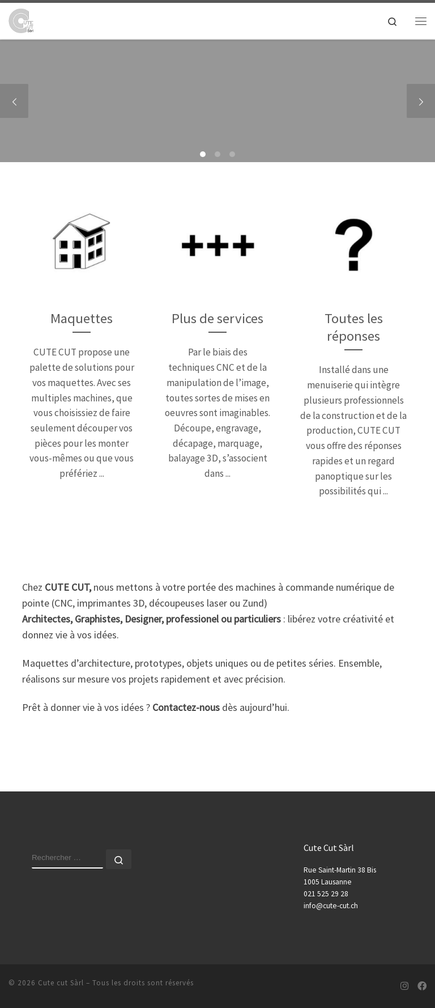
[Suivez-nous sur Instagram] (404, 986)
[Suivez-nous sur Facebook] (422, 986)
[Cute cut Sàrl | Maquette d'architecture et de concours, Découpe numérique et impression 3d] (21, 19)
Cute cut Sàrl (61, 983)
